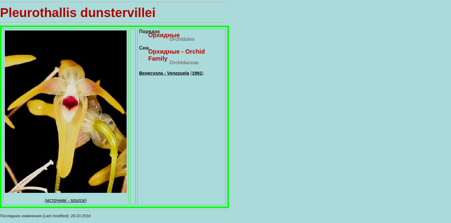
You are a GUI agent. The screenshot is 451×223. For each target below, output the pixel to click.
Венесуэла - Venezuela (164, 73)
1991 (197, 73)
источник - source (65, 200)
